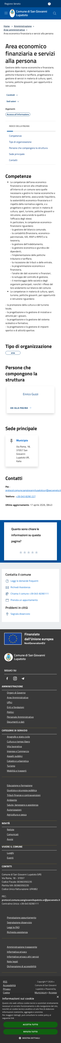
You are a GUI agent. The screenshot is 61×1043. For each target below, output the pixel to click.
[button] (30, 1038)
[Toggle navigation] (6, 13)
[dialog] (30, 1018)
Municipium (41, 992)
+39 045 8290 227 (26, 496)
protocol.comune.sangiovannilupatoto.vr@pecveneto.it (33, 490)
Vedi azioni (13, 101)
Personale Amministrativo (20, 717)
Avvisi (10, 839)
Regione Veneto (12, 3)
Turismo (11, 766)
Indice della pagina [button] (19, 126)
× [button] (57, 997)
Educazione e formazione (19, 785)
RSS (5, 981)
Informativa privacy (17, 952)
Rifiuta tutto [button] (30, 1031)
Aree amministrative (14, 30)
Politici (10, 712)
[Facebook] (7, 678)
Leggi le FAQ (13, 927)
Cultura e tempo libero (18, 741)
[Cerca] (54, 13)
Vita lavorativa (14, 746)
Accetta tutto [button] (30, 1024)
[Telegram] (23, 678)
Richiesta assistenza (17, 932)
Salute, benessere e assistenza (22, 805)
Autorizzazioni (14, 810)
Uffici (9, 702)
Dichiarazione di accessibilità (21, 966)
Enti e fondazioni (15, 707)
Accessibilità (9, 985)
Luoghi (10, 853)
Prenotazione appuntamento (21, 917)
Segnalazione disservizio (19, 922)
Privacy (7, 989)
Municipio (22, 440)
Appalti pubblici (15, 756)
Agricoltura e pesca (17, 814)
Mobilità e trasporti (17, 770)
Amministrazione (23, 26)
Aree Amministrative (17, 697)
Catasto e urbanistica (18, 761)
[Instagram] (15, 678)
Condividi (12, 95)
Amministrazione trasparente (22, 947)
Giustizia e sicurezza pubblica (22, 790)
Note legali (12, 961)
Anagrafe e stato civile (18, 736)
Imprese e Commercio (18, 751)
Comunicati (13, 834)
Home (7, 26)
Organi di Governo (16, 692)
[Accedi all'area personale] (49, 3)
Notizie (10, 829)
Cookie (6, 992)
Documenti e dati (15, 722)
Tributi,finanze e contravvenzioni (24, 795)
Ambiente (12, 800)
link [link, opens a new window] (12, 1018)
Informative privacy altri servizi (23, 956)
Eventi (10, 858)
